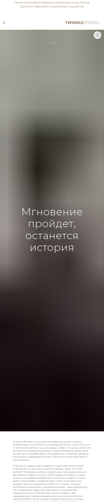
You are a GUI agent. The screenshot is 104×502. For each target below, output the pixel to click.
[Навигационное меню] (4, 23)
